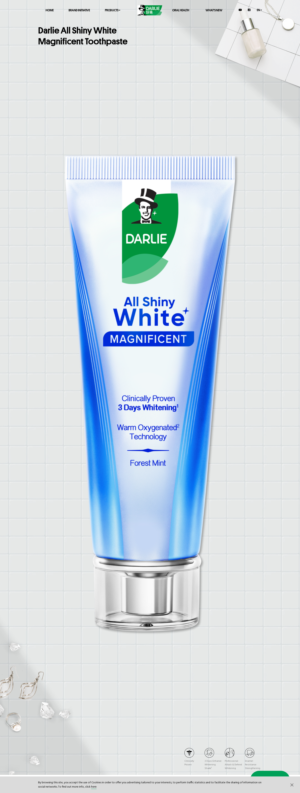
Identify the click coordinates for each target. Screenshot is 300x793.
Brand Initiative (79, 10)
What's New (214, 10)
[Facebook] (249, 10)
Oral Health (180, 10)
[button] (292, 785)
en (259, 10)
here (94, 787)
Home (50, 10)
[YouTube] (240, 10)
